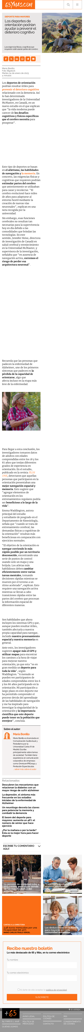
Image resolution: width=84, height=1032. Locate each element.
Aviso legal (29, 1016)
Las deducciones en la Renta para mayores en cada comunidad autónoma (61, 930)
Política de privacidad (28, 1022)
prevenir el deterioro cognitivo (20, 89)
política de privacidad (56, 990)
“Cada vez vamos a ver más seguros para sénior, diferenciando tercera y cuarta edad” (62, 888)
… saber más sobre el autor (24, 769)
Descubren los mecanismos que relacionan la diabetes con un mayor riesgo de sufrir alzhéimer (20, 787)
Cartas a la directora (14, 925)
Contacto (48, 1024)
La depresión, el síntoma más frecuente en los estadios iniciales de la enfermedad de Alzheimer (19, 799)
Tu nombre (12, 959)
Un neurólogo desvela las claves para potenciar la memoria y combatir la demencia (20, 810)
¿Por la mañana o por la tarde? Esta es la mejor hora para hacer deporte (20, 833)
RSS (65, 1016)
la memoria (28, 173)
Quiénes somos (10, 1026)
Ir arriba (74, 1009)
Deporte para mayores (17, 16)
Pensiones (10, 881)
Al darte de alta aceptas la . (42, 990)
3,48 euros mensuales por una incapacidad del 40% (20, 928)
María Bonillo (8, 68)
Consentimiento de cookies (72, 1022)
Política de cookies (49, 1017)
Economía (50, 881)
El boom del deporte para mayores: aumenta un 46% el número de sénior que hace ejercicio (18, 821)
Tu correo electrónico (18, 972)
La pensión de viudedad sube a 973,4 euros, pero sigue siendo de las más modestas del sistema (21, 888)
